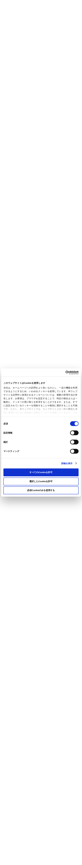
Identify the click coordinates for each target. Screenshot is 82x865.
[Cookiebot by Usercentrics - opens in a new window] (65, 372)
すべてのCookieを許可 (40, 472)
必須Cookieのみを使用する (41, 490)
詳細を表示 (67, 463)
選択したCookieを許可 (40, 481)
